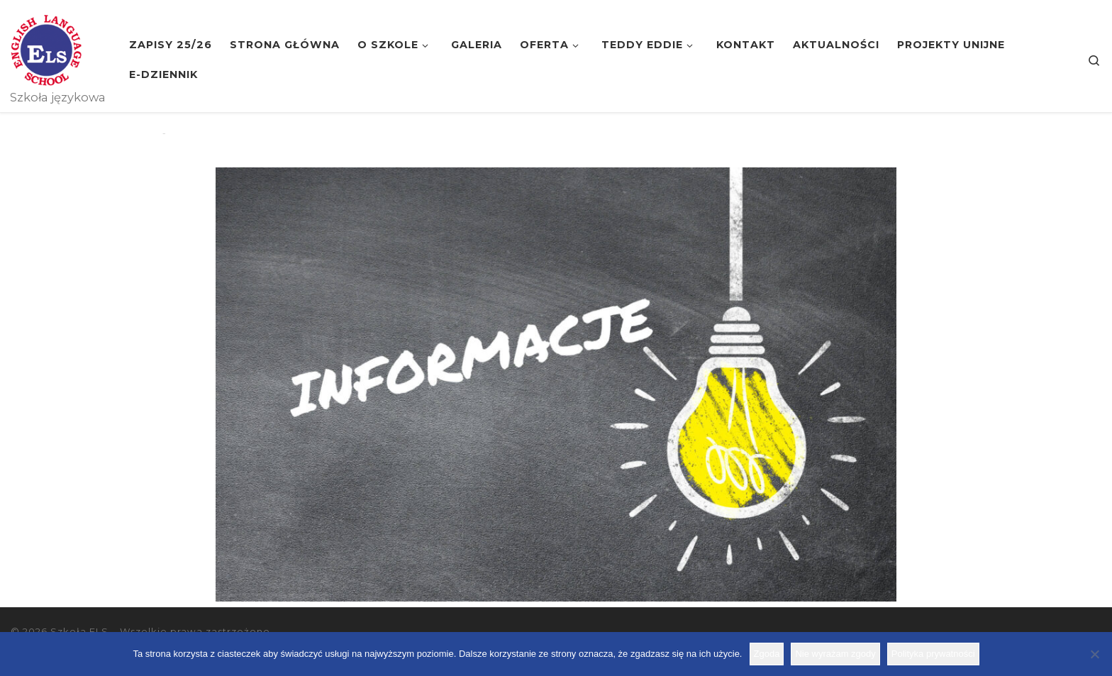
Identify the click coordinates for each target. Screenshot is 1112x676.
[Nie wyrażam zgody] (1094, 654)
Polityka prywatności (933, 653)
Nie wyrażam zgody (835, 653)
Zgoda (767, 653)
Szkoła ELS (79, 631)
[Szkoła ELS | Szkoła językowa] (46, 48)
